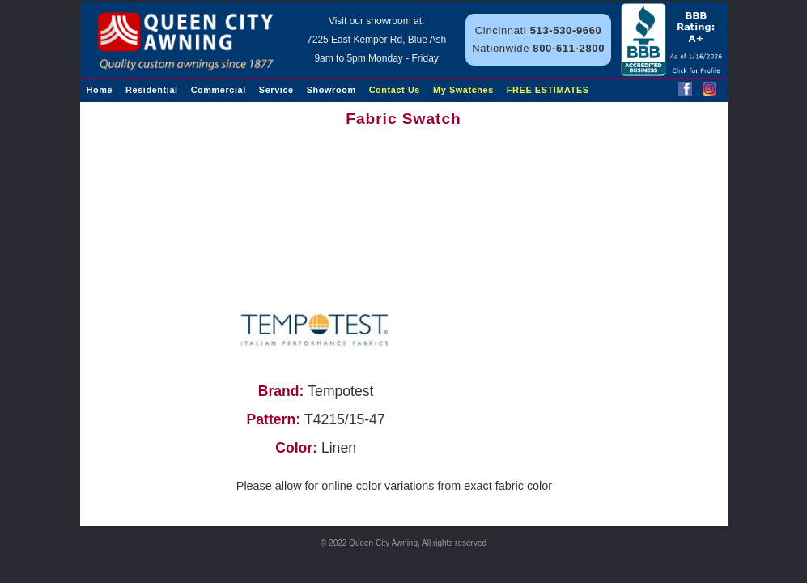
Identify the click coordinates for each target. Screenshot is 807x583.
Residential (151, 90)
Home (100, 90)
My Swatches (463, 90)
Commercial (218, 90)
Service (276, 90)
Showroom (331, 90)
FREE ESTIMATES (548, 90)
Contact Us (394, 90)
